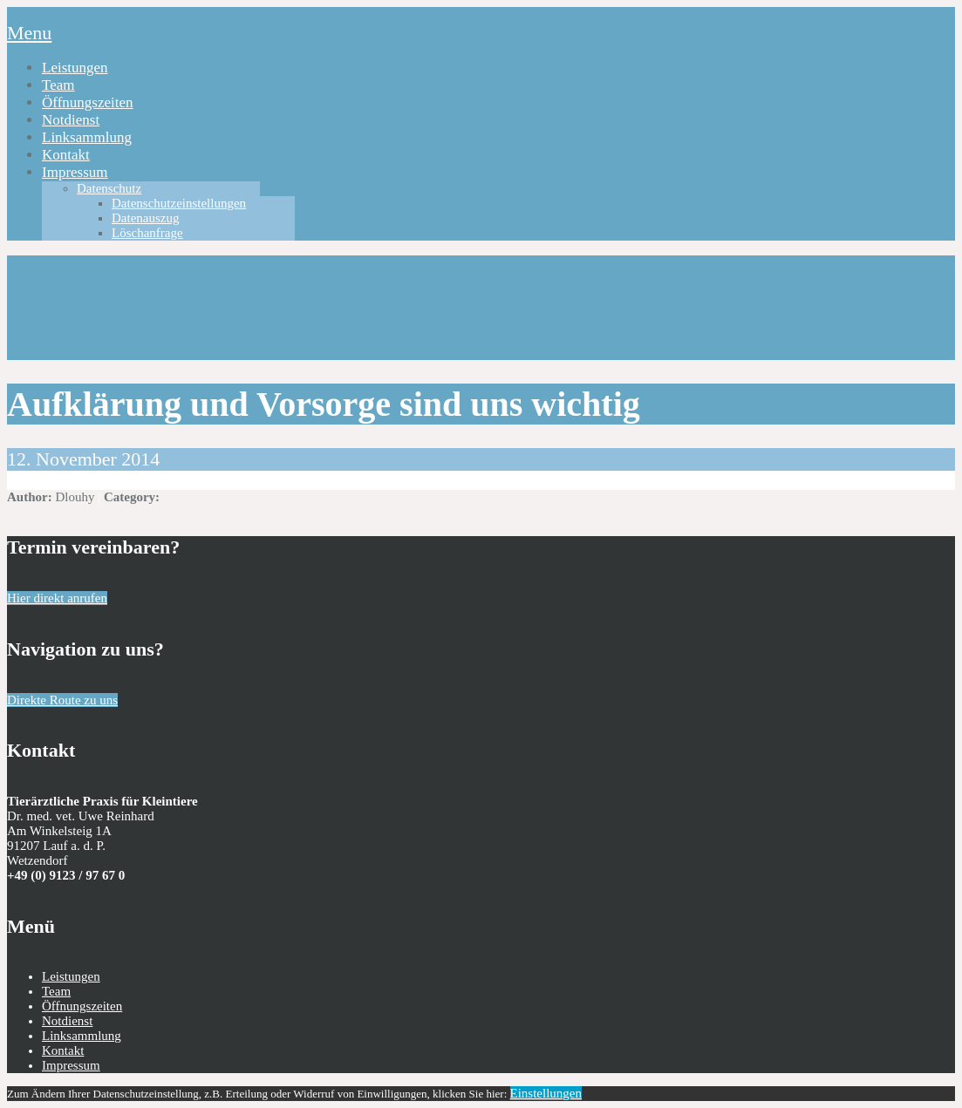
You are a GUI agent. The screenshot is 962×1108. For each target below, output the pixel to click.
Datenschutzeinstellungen (179, 203)
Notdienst (70, 120)
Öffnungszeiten (87, 102)
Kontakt (66, 154)
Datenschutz (109, 188)
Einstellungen (546, 1093)
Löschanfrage (147, 233)
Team (58, 85)
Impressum (75, 172)
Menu (29, 33)
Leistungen (75, 67)
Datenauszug (145, 218)
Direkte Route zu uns (62, 700)
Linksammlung (87, 137)
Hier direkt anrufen (57, 598)
